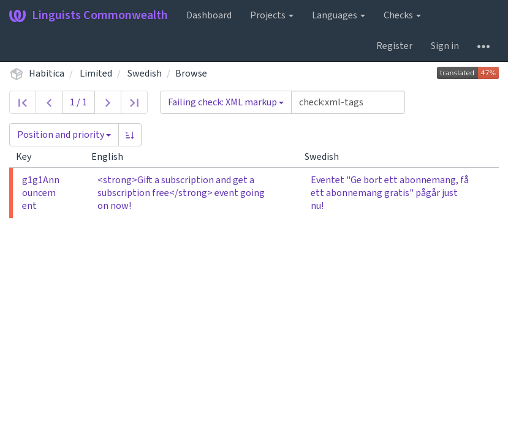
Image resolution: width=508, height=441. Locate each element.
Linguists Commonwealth (88, 15)
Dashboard (209, 15)
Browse (191, 73)
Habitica (46, 73)
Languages (338, 15)
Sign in (445, 46)
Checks (402, 15)
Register (394, 46)
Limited (96, 73)
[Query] (348, 102)
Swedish (144, 73)
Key (28, 157)
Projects (272, 15)
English (112, 157)
